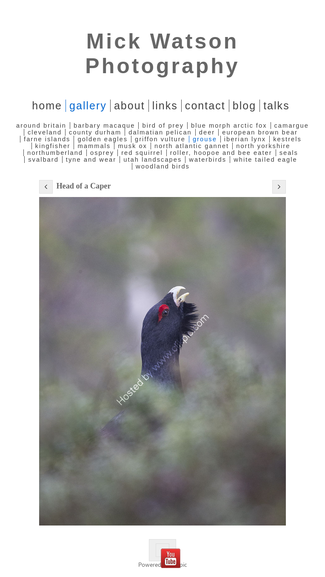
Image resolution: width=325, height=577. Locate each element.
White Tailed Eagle (265, 159)
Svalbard (43, 159)
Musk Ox (132, 146)
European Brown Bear (260, 132)
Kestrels (287, 139)
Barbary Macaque (104, 125)
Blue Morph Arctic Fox (229, 125)
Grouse (205, 139)
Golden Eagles (102, 139)
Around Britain (41, 125)
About (129, 105)
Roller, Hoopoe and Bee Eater (221, 152)
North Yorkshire (263, 146)
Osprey (102, 152)
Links (165, 105)
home (47, 105)
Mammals (94, 146)
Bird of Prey (163, 125)
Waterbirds (207, 159)
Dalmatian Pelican (159, 132)
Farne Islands (47, 139)
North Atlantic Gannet (191, 146)
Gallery (88, 105)
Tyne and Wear (91, 159)
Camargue (291, 125)
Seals (288, 152)
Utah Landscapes (152, 159)
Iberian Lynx (245, 139)
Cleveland (45, 132)
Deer (207, 132)
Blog (244, 105)
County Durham (95, 132)
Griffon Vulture (160, 139)
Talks (276, 105)
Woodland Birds (163, 166)
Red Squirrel (142, 152)
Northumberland (55, 152)
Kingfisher (53, 146)
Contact (205, 105)
